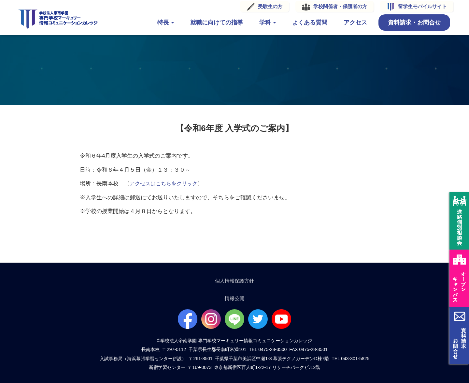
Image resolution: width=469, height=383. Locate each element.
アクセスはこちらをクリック (166, 181)
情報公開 (234, 298)
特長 (157, 22)
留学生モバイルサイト (414, 6)
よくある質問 (302, 22)
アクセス (347, 22)
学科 (259, 22)
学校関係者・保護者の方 (332, 6)
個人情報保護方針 (234, 280)
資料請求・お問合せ (406, 22)
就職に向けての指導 (208, 22)
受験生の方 (262, 6)
